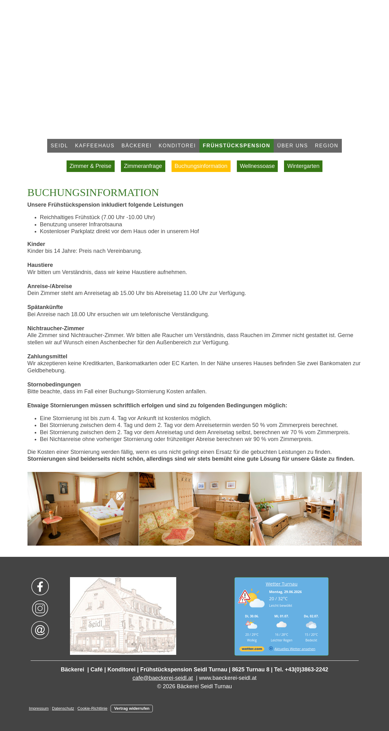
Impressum (39, 708)
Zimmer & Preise (91, 166)
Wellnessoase (257, 166)
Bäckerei (137, 145)
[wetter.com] (251, 650)
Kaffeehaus (95, 145)
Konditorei (177, 145)
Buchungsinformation (201, 166)
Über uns (292, 145)
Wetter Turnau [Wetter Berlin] (281, 584)
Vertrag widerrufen (131, 708)
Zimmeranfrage (143, 166)
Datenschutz (63, 708)
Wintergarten (303, 166)
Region (326, 145)
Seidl (59, 145)
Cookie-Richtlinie (92, 708)
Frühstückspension (236, 145)
